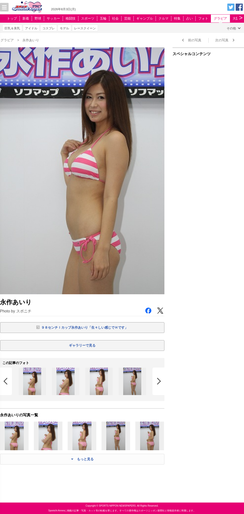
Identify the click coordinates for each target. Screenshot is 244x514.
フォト (203, 18)
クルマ (163, 18)
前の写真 (194, 40)
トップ (12, 18)
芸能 (127, 18)
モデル (64, 28)
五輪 (103, 18)
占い (189, 18)
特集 (177, 18)
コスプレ (48, 28)
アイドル (31, 28)
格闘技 (71, 18)
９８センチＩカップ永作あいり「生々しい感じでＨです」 (84, 327)
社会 (115, 18)
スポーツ (87, 18)
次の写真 (222, 40)
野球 (38, 18)
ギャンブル (144, 18)
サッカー (53, 18)
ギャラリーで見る (82, 345)
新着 (25, 18)
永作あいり (30, 40)
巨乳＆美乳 (12, 28)
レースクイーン (85, 28)
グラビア (220, 18)
